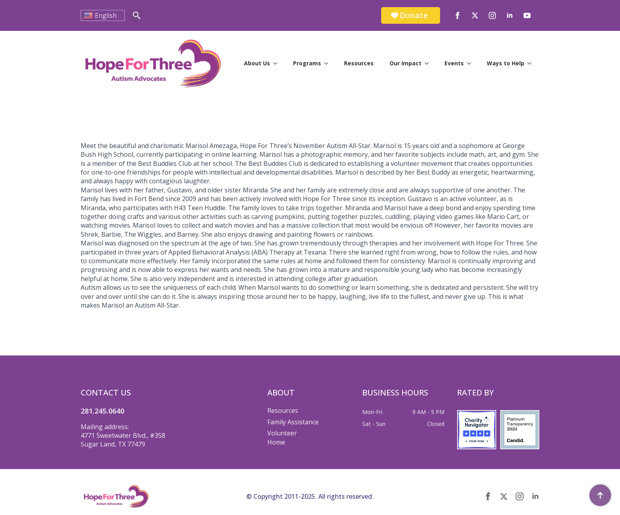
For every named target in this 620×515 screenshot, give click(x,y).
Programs (307, 63)
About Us (257, 63)
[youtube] (527, 15)
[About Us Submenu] (277, 63)
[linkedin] (509, 15)
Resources (359, 63)
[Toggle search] (136, 15)
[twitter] (475, 15)
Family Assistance (293, 422)
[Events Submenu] (471, 63)
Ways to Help (505, 63)
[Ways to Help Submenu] (531, 63)
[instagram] (492, 15)
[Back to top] (600, 495)
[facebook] (457, 15)
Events (454, 63)
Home (276, 442)
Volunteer (282, 433)
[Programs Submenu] (328, 63)
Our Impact (405, 63)
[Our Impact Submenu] (429, 63)
